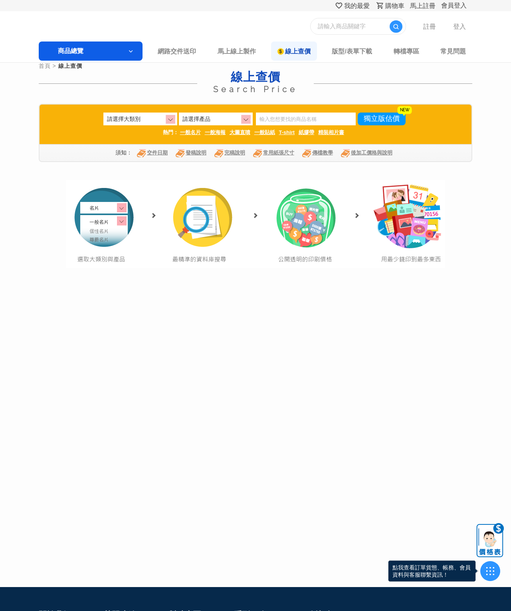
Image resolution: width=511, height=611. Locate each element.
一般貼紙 (264, 133)
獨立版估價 (382, 120)
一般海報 (215, 133)
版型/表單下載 (343, 51)
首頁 (62, 66)
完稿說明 (229, 154)
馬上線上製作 (237, 51)
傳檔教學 (317, 154)
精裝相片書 (331, 133)
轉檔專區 (393, 51)
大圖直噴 (240, 133)
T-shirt (287, 133)
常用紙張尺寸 (273, 154)
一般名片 (190, 133)
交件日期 (152, 154)
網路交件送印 (181, 51)
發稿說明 (191, 154)
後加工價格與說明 (366, 154)
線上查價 (293, 51)
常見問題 (436, 51)
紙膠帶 (306, 133)
